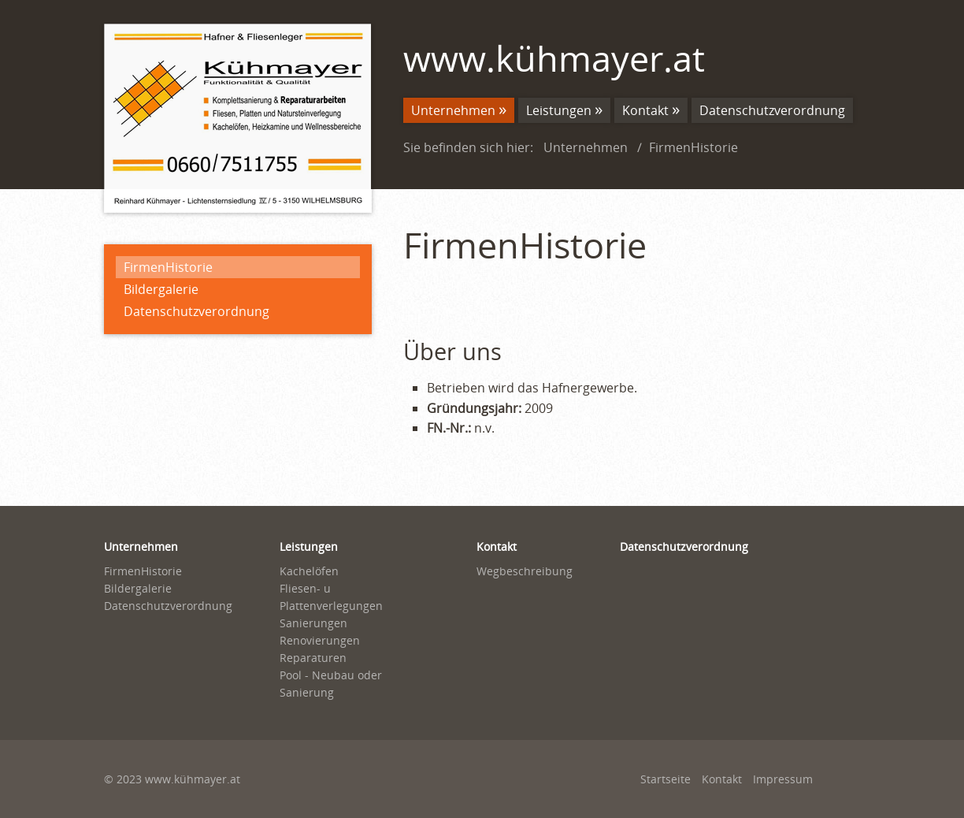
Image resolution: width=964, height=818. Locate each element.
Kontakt (645, 110)
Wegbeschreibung (524, 570)
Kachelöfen (309, 570)
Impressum (783, 779)
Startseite (665, 779)
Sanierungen (313, 622)
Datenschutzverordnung (196, 311)
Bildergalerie (161, 289)
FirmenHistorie (168, 267)
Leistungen (558, 110)
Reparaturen (313, 657)
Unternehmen (453, 110)
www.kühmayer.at (554, 58)
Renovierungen (320, 640)
